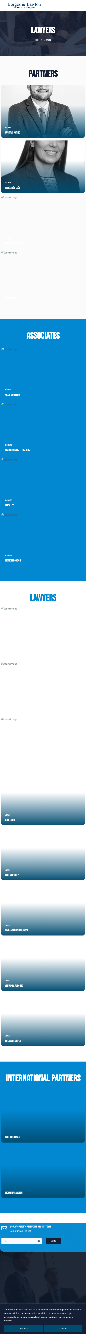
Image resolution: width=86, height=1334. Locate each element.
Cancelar (23, 1328)
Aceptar (63, 1328)
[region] (43, 1319)
